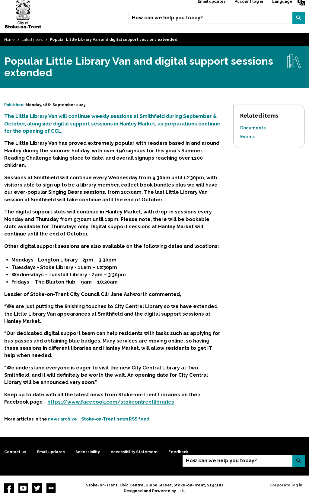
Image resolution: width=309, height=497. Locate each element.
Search (298, 18)
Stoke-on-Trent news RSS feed (115, 418)
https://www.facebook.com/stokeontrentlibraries (110, 402)
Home (9, 39)
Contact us (15, 452)
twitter (37, 488)
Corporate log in (285, 485)
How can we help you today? (167, 18)
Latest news (32, 39)
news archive (62, 418)
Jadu (181, 491)
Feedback (178, 452)
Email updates (51, 452)
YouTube (23, 488)
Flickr (51, 488)
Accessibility (87, 452)
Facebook (9, 488)
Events (247, 136)
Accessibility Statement (134, 452)
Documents (253, 127)
